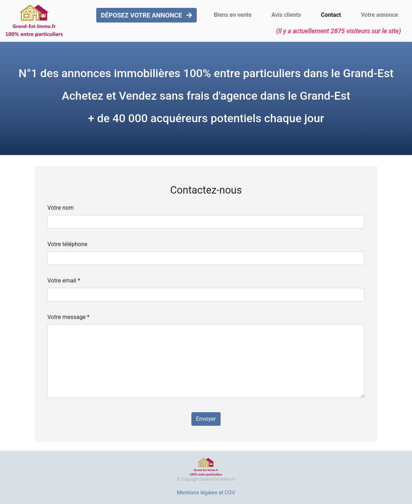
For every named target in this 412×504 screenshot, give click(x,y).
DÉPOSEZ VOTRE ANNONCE (146, 15)
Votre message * (68, 317)
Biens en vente (233, 14)
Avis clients (286, 14)
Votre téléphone (67, 244)
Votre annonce (379, 14)
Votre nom (60, 207)
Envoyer (206, 418)
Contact (331, 14)
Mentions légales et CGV (206, 492)
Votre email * (63, 280)
